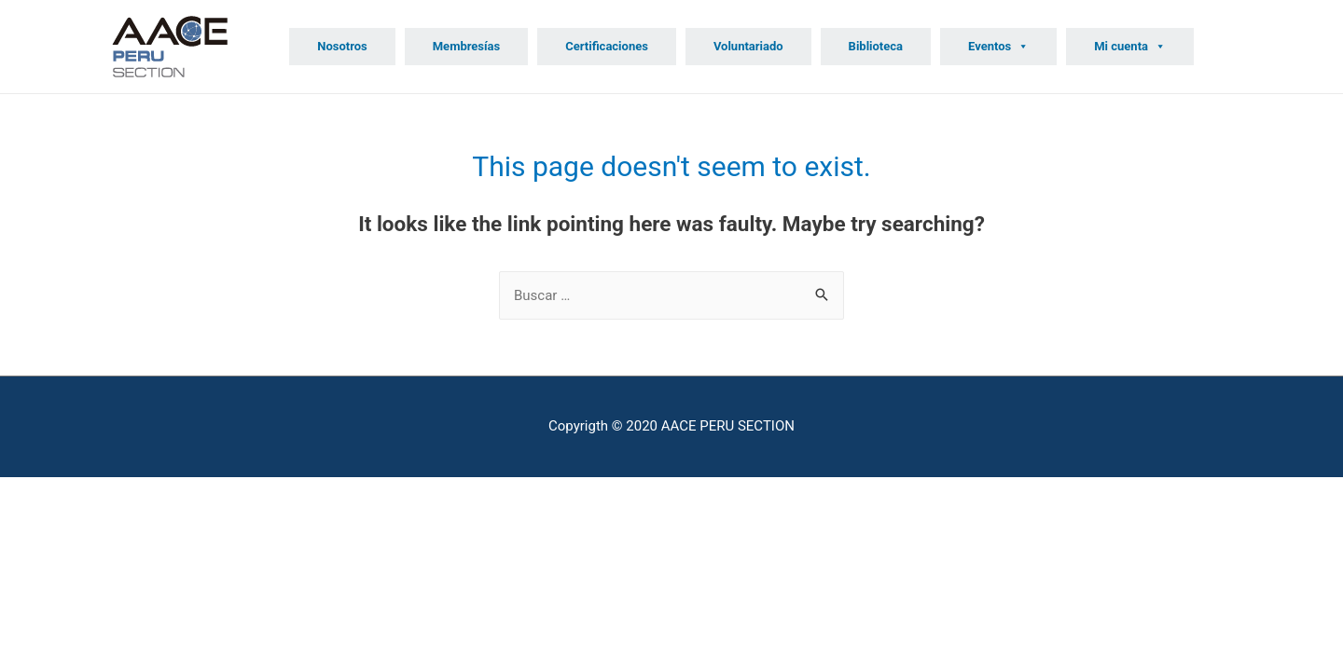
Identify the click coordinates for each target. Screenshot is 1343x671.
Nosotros (342, 46)
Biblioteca (876, 46)
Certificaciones (606, 46)
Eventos (998, 46)
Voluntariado (748, 46)
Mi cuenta (1130, 46)
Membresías (467, 46)
